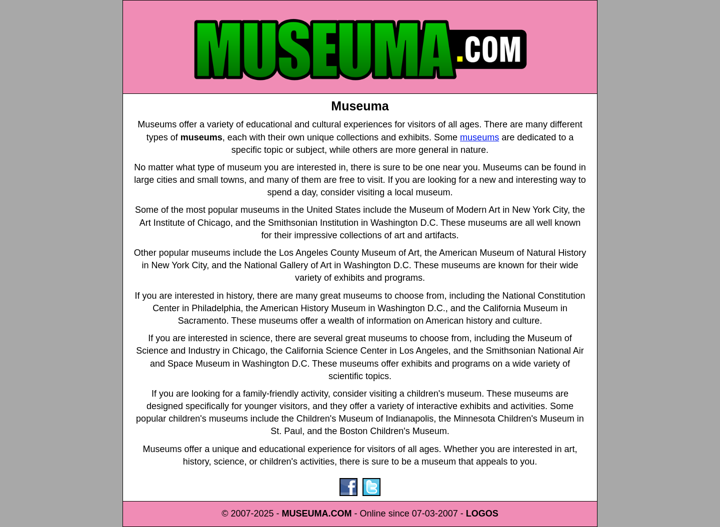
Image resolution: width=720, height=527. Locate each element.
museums (479, 137)
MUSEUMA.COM (317, 514)
